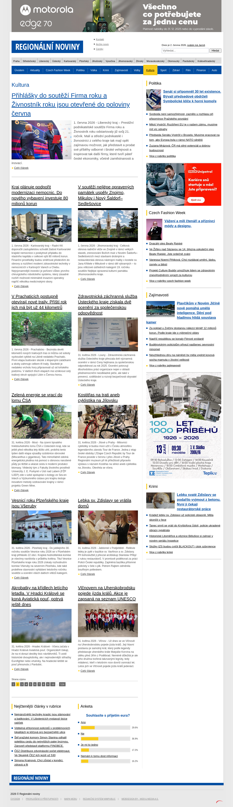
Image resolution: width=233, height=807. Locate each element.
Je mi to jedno (89, 744)
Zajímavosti (121, 70)
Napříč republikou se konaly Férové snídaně (176, 338)
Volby (137, 70)
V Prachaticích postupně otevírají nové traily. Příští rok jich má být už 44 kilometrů (39, 302)
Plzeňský (84, 61)
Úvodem (19, 70)
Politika (80, 70)
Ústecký (56, 61)
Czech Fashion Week (58, 70)
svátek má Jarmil (196, 45)
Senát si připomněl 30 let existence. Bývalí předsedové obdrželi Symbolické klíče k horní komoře (192, 96)
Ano (83, 722)
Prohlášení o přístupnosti (42, 799)
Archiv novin (102, 44)
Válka (94, 70)
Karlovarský (70, 61)
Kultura (150, 70)
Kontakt (100, 39)
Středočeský (29, 61)
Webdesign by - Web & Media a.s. (139, 799)
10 (52, 684)
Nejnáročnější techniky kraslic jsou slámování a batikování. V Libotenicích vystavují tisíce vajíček (42, 718)
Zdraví (176, 70)
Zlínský (139, 61)
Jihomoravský (125, 61)
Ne (82, 733)
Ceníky (99, 49)
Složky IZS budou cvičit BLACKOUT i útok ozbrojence (182, 546)
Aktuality (35, 70)
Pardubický (188, 61)
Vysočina (110, 61)
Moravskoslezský (155, 61)
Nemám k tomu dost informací (99, 756)
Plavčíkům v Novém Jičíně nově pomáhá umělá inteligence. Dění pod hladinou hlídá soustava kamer (183, 312)
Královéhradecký (206, 61)
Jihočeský (97, 61)
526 (62, 684)
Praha (16, 61)
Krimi (106, 70)
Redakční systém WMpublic (99, 799)
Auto (214, 70)
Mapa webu (70, 799)
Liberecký (44, 61)
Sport (163, 70)
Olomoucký (173, 61)
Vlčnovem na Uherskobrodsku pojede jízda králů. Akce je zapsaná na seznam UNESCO (107, 593)
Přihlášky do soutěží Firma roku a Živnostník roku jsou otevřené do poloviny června (71, 104)
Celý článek (21, 167)
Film (188, 70)
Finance (201, 70)
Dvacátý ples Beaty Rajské (165, 243)
